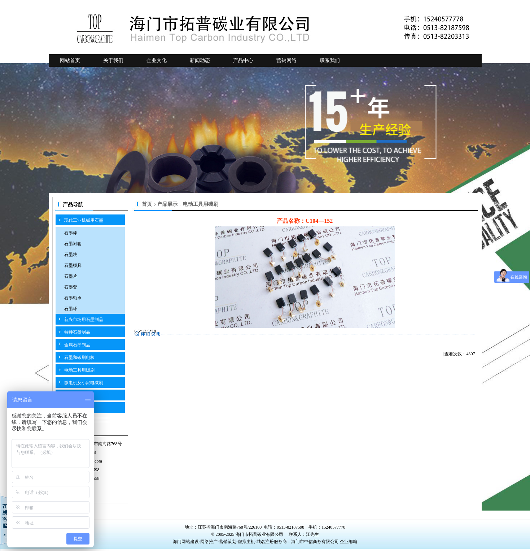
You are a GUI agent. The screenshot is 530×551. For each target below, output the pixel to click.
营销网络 (286, 60)
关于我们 (113, 60)
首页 (147, 204)
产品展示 (167, 204)
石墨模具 (73, 265)
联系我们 (330, 60)
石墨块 (70, 254)
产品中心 (243, 60)
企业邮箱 (348, 541)
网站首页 (70, 60)
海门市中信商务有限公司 (315, 541)
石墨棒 (70, 232)
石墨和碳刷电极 (79, 357)
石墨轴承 (73, 297)
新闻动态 (200, 60)
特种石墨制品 (77, 332)
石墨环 (70, 308)
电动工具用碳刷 (79, 370)
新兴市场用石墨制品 (83, 319)
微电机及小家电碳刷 (83, 382)
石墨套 (70, 287)
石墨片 (70, 276)
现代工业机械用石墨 (83, 220)
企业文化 (156, 60)
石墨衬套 (73, 243)
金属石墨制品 (77, 344)
